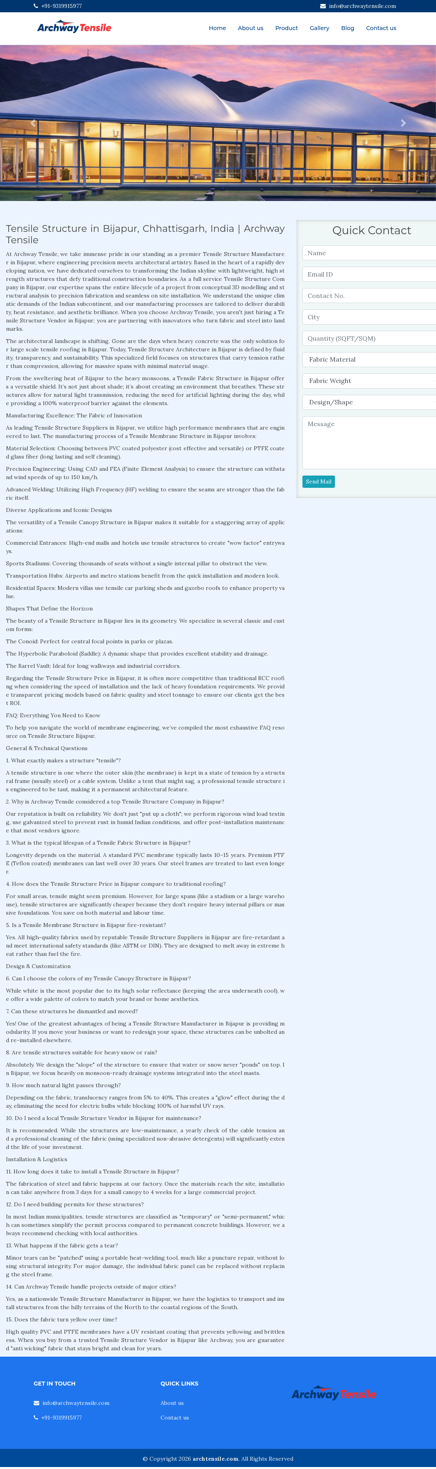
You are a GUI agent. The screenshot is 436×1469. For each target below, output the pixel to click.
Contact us (381, 28)
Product (286, 28)
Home (217, 28)
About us (250, 28)
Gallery (319, 28)
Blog (347, 28)
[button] (32, 123)
